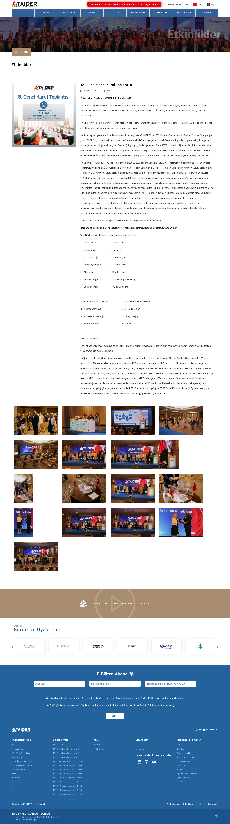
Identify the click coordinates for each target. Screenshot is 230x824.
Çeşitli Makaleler (183, 778)
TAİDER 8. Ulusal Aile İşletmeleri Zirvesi (67, 765)
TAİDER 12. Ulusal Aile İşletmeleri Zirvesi (68, 749)
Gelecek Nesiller (17, 782)
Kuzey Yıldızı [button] (68, 13)
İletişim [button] (206, 13)
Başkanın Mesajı (18, 749)
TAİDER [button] (22, 13)
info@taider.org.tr (29, 820)
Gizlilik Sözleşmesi (190, 804)
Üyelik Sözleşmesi (173, 804)
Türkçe (198, 4)
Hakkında (15, 745)
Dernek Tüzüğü (17, 773)
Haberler (180, 745)
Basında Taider (182, 769)
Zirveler (115, 13)
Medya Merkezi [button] (183, 13)
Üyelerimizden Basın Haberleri (188, 773)
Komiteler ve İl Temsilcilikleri (22, 765)
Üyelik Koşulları (100, 745)
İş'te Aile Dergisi (138, 13)
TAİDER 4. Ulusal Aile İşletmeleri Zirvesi (67, 782)
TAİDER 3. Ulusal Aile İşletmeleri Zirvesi (67, 786)
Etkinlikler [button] (91, 13)
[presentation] (13, 646)
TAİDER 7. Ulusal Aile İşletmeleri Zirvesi (67, 769)
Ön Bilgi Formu (99, 749)
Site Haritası (212, 804)
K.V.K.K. (202, 804)
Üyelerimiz (16, 778)
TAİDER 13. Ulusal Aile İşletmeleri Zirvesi (68, 745)
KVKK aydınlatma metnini (124, 698)
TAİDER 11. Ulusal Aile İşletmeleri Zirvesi (68, 753)
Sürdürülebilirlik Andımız (21, 769)
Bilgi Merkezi (181, 782)
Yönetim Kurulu (17, 757)
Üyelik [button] (45, 13)
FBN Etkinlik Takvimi (184, 761)
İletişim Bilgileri (141, 745)
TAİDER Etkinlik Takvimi (186, 757)
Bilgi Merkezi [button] (160, 13)
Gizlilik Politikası (149, 698)
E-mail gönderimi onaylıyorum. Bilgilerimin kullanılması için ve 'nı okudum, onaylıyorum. (116, 698)
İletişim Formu (141, 749)
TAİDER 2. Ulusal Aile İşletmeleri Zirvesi (67, 790)
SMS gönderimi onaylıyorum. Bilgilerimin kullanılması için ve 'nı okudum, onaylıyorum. (116, 705)
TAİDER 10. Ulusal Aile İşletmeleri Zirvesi (68, 757)
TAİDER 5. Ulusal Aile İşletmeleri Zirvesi (67, 778)
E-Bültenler (181, 765)
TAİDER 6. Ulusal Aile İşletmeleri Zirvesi (67, 773)
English (212, 4)
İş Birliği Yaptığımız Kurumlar (22, 753)
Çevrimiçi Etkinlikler (184, 753)
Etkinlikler (24, 52)
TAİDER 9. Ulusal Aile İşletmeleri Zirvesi (67, 761)
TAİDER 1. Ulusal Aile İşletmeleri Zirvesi (67, 794)
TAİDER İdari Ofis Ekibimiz (21, 761)
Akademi (15, 786)
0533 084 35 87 (17, 820)
